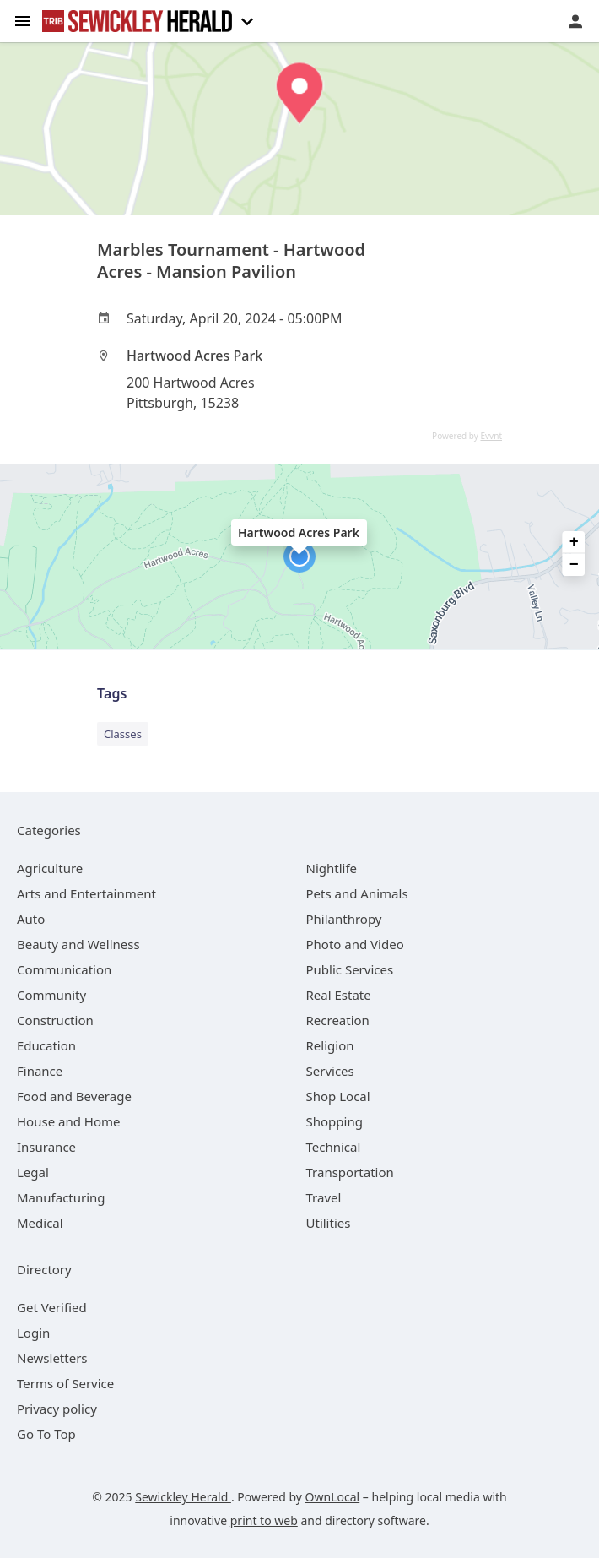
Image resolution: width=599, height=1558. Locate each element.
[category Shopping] (334, 1121)
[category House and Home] (69, 1121)
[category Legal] (33, 1172)
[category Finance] (39, 1070)
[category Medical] (40, 1222)
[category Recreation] (338, 1020)
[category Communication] (64, 969)
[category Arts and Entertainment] (86, 893)
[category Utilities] (328, 1222)
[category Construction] (55, 1020)
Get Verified (52, 1307)
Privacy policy (57, 1408)
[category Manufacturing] (61, 1197)
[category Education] (46, 1045)
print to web (264, 1520)
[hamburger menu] (23, 19)
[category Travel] (324, 1197)
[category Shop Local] (338, 1096)
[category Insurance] (46, 1146)
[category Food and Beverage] (74, 1096)
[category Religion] (330, 1045)
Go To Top (46, 1433)
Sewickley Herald (183, 1497)
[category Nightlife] (332, 868)
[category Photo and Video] (355, 944)
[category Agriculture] (50, 868)
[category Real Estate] (338, 994)
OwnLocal (332, 1497)
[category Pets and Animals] (357, 893)
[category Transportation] (350, 1172)
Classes (123, 733)
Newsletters (52, 1357)
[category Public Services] (350, 969)
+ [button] (574, 542)
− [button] (574, 565)
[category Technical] (333, 1146)
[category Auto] (31, 918)
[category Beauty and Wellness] (78, 944)
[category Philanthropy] (344, 918)
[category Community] (51, 994)
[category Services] (330, 1070)
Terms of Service (65, 1383)
